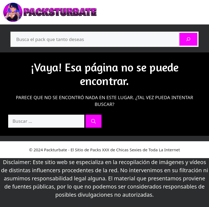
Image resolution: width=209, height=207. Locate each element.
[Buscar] (188, 39)
